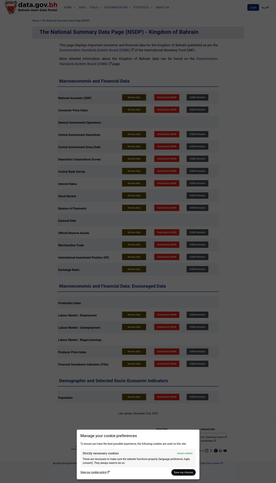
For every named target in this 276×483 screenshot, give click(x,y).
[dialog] (138, 454)
